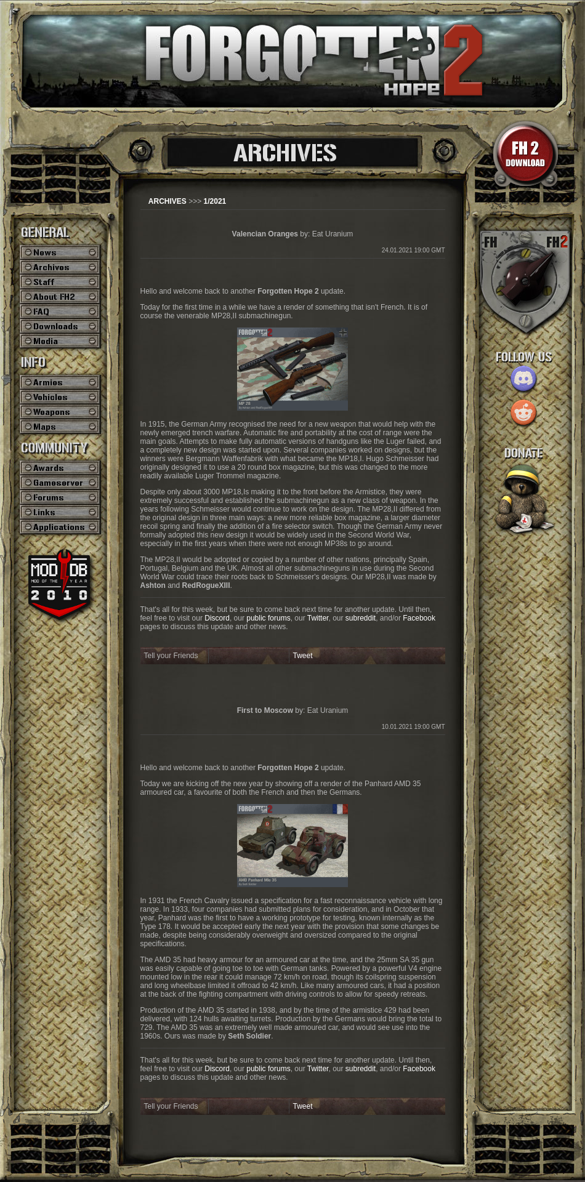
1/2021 (215, 201)
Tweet (303, 655)
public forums (268, 618)
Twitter (318, 618)
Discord (217, 618)
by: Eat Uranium (292, 234)
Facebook (419, 618)
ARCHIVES (167, 201)
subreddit (360, 618)
